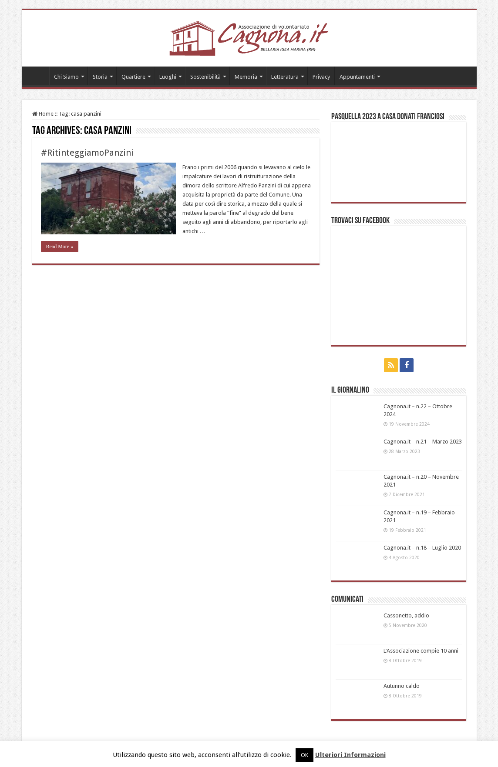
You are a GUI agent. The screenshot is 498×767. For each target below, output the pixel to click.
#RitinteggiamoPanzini (87, 152)
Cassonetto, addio (406, 615)
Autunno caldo (402, 686)
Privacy (321, 76)
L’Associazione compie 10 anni (421, 650)
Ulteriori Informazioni (350, 755)
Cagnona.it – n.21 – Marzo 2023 (423, 441)
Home (37, 76)
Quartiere (133, 76)
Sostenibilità (205, 76)
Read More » (60, 246)
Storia (100, 76)
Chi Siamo (66, 76)
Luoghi (167, 76)
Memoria (246, 76)
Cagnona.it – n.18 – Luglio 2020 (422, 547)
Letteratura (285, 76)
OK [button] (304, 755)
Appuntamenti (357, 76)
